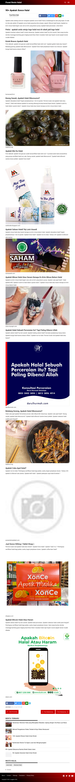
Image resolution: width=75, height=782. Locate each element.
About (3, 775)
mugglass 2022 (13, 779)
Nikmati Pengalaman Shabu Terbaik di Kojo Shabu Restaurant (30, 729)
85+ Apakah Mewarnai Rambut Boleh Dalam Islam (21, 749)
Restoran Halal (18, 765)
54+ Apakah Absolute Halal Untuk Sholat (24, 753)
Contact (9, 775)
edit (21, 707)
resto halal (9, 765)
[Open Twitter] (67, 776)
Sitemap (15, 775)
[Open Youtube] (72, 776)
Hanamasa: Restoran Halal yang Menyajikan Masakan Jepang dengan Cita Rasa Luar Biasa (39, 723)
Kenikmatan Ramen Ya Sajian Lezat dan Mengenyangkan (29, 743)
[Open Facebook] (64, 776)
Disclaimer (22, 775)
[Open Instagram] (69, 776)
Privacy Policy (30, 775)
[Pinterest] (56, 15)
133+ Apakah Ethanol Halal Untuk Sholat (24, 736)
